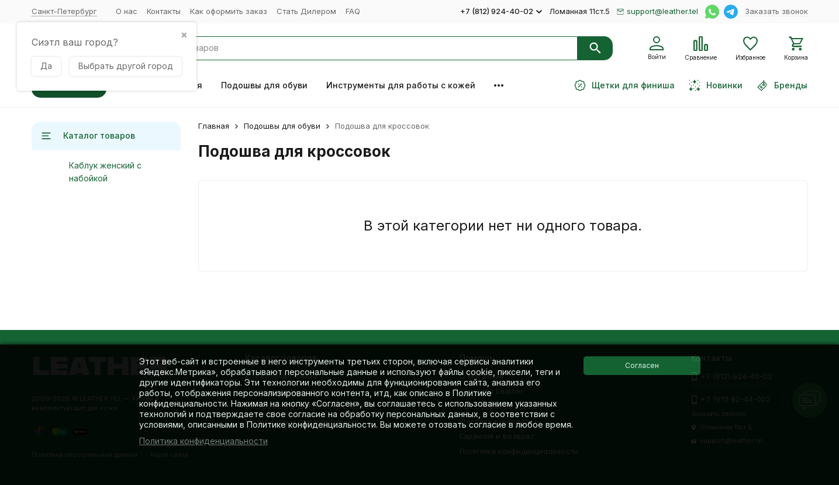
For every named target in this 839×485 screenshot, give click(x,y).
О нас (126, 11)
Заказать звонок (776, 11)
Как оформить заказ (228, 11)
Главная (213, 125)
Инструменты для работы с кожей (400, 85)
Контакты (164, 11)
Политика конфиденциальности (203, 441)
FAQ (353, 11)
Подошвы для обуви (264, 85)
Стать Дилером (306, 11)
